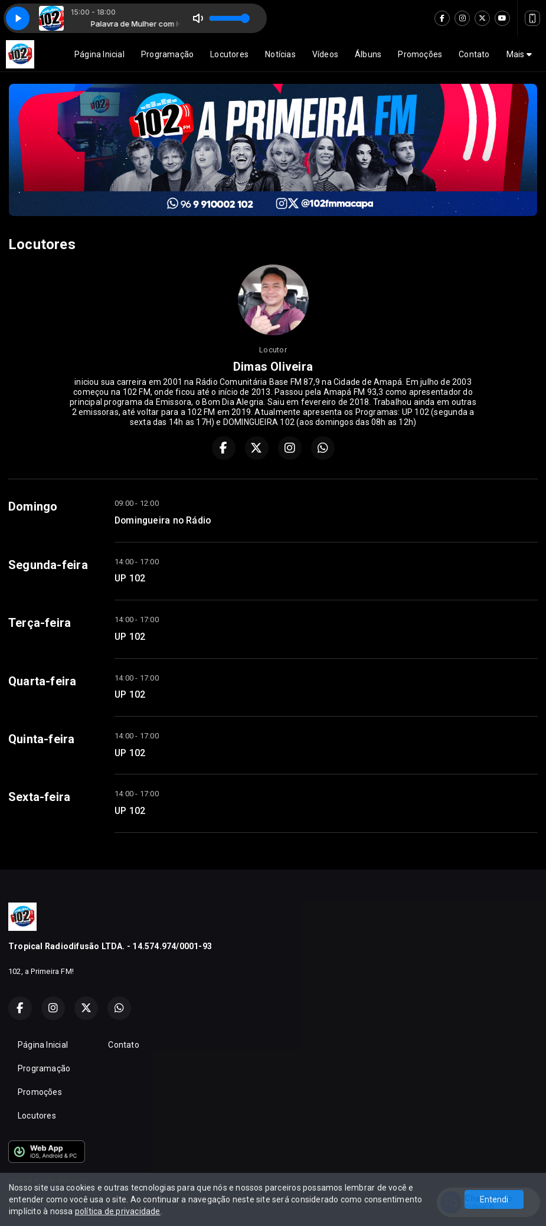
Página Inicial (99, 54)
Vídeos (325, 54)
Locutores (229, 54)
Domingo (32, 506)
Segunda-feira (48, 565)
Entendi (494, 1199)
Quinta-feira (41, 739)
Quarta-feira (42, 681)
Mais (519, 54)
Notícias (280, 54)
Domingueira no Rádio (163, 520)
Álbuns (368, 54)
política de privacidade (118, 1211)
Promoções (420, 54)
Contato (474, 54)
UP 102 (130, 578)
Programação (167, 54)
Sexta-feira (39, 797)
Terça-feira (39, 623)
